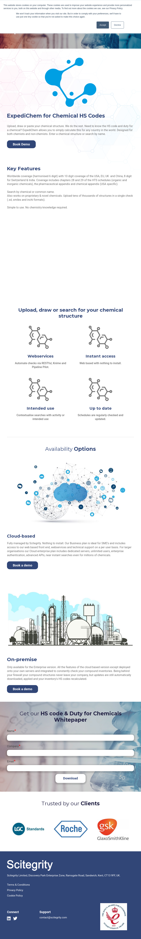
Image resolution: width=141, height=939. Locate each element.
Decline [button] (117, 25)
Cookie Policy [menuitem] (15, 895)
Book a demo (22, 565)
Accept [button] (103, 25)
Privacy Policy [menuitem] (15, 890)
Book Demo (21, 144)
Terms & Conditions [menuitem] (18, 884)
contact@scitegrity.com (53, 917)
